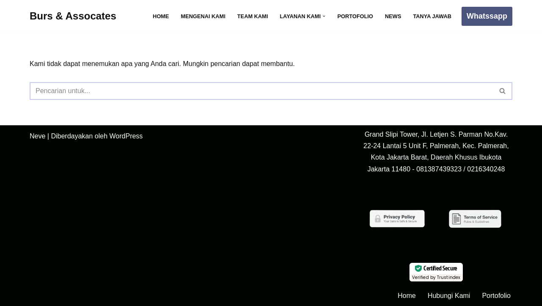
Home (161, 16)
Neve (37, 136)
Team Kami (252, 16)
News (393, 16)
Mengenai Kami (203, 16)
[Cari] (261, 91)
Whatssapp (487, 16)
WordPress (126, 136)
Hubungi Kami (449, 295)
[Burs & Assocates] (73, 16)
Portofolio (355, 16)
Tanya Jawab (432, 16)
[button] (324, 16)
